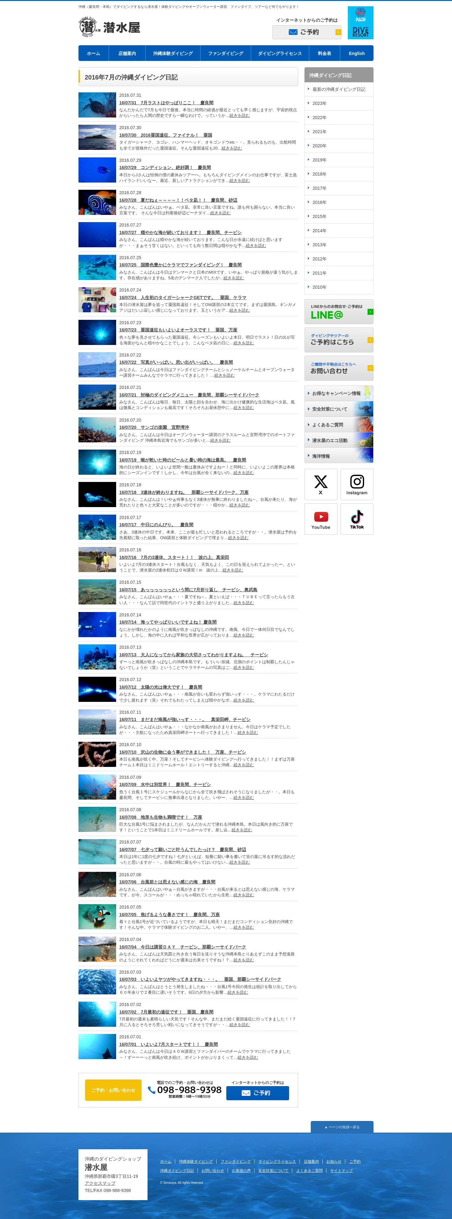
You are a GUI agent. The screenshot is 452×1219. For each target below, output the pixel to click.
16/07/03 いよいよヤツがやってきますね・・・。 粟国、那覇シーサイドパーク (200, 979)
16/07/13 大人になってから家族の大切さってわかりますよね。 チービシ (193, 654)
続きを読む (239, 115)
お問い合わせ (213, 1170)
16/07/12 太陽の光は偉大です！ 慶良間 (160, 687)
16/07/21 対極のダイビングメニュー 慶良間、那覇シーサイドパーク (189, 394)
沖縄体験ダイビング (173, 53)
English (357, 53)
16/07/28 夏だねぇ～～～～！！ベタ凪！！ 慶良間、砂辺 (178, 200)
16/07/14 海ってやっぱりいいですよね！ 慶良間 (168, 622)
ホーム (93, 53)
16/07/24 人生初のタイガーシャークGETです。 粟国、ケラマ (182, 297)
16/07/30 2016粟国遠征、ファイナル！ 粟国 (165, 135)
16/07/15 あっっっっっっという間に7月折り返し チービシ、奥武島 (188, 589)
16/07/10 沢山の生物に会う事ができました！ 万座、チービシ (182, 752)
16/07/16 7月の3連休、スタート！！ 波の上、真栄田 (174, 557)
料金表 (324, 53)
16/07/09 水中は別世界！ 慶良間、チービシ (165, 784)
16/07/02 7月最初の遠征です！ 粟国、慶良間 (166, 1011)
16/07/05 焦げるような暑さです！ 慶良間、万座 (169, 914)
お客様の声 (241, 1170)
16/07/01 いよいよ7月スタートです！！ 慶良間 (168, 1044)
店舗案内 (127, 53)
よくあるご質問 (327, 424)
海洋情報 (321, 456)
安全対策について (329, 409)
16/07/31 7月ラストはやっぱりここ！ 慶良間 (166, 102)
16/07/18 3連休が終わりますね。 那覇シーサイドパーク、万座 (184, 492)
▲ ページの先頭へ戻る (342, 1127)
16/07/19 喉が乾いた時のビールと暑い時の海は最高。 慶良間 (182, 459)
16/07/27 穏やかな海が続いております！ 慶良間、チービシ (180, 232)
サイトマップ (341, 1170)
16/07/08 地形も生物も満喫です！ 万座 (160, 817)
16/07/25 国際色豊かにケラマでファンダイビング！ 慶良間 (180, 264)
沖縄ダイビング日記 (177, 1170)
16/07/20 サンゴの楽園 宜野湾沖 (154, 427)
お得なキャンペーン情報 (336, 393)
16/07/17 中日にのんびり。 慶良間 (156, 524)
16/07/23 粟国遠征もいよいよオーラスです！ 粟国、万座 (178, 329)
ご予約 (355, 1161)
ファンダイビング (225, 53)
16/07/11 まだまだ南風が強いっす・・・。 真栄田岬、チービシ (185, 719)
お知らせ (334, 1161)
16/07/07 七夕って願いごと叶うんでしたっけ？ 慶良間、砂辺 (182, 849)
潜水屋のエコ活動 (329, 440)
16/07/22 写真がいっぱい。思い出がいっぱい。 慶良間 (176, 362)
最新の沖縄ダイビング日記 (339, 89)
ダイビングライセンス (280, 53)
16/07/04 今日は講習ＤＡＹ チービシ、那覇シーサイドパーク (182, 946)
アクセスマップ (100, 1183)
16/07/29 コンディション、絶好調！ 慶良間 (165, 167)
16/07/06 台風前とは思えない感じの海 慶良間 (167, 881)
